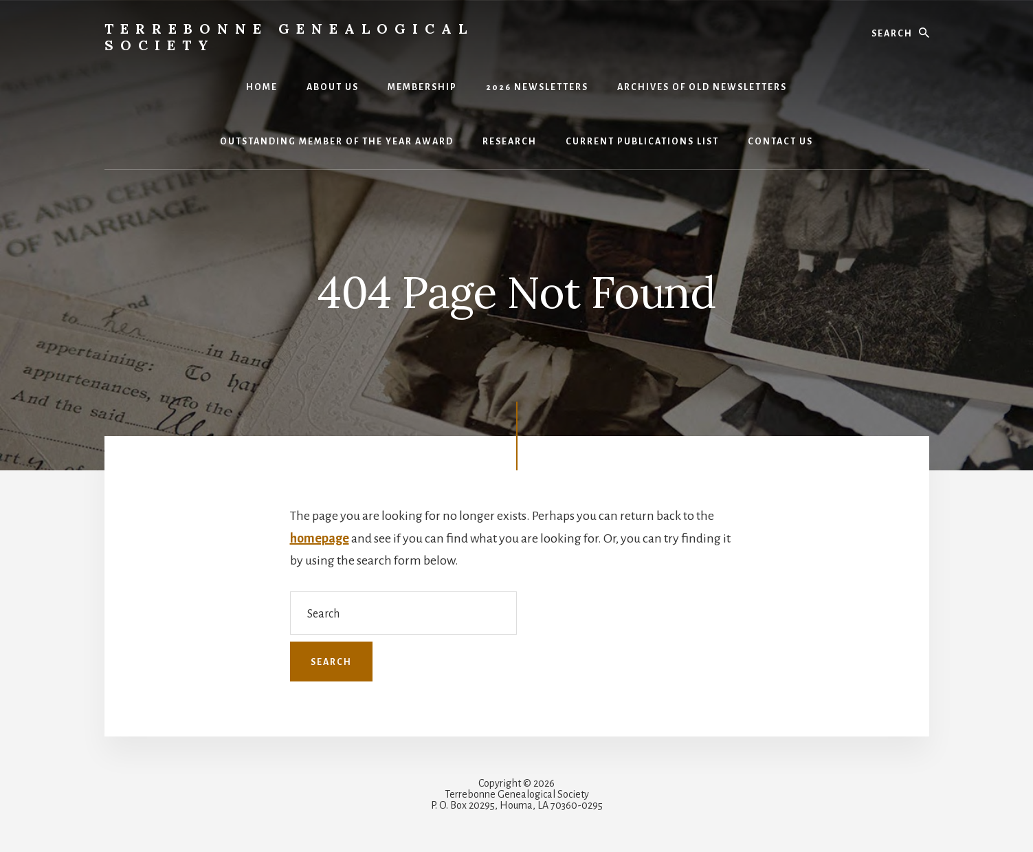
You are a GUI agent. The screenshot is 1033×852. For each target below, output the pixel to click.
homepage (319, 538)
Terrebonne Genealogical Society (289, 37)
